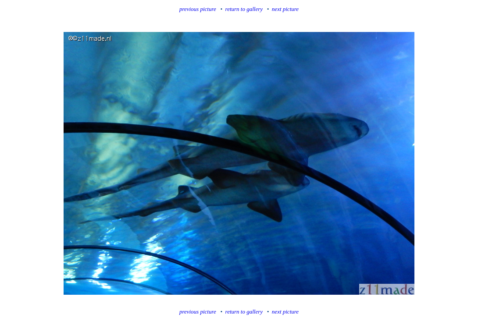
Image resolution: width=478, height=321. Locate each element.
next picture (285, 9)
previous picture (197, 9)
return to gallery (244, 9)
